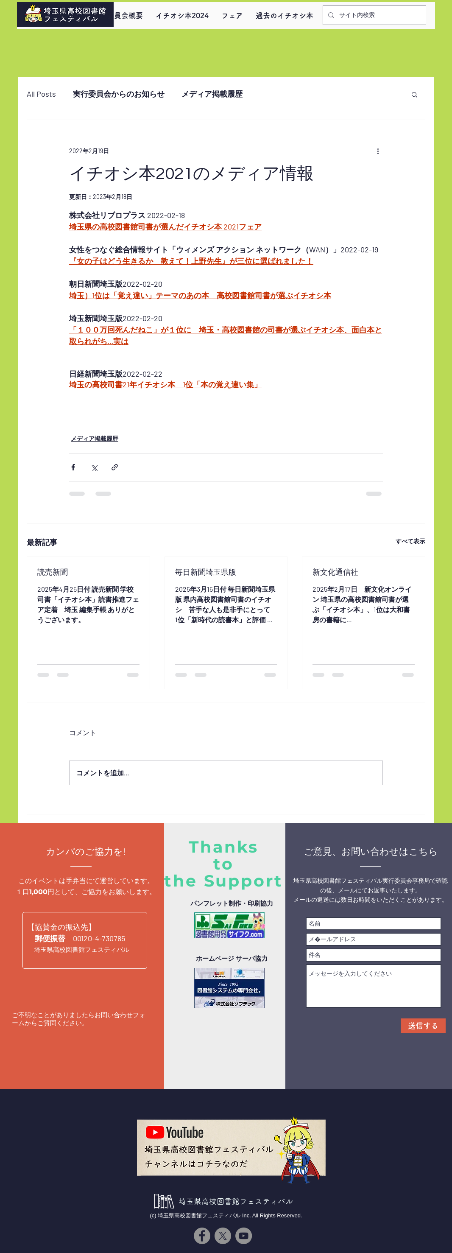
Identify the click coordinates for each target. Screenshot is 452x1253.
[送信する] (423, 1025)
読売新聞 (52, 572)
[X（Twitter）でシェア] (94, 467)
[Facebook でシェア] (73, 467)
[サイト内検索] (373, 15)
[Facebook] (202, 1236)
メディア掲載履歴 (212, 93)
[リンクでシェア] (115, 467)
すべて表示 (410, 541)
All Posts (41, 93)
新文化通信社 (335, 572)
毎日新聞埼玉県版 (205, 572)
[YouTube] (243, 1236)
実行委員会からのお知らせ (119, 93)
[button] (414, 94)
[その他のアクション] (378, 150)
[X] (223, 1236)
